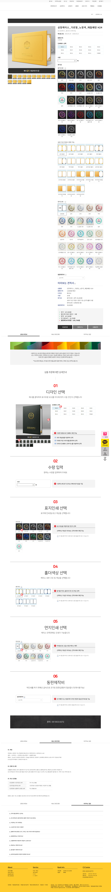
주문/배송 (35, 870)
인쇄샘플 (99, 6)
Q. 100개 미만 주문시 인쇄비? (16, 827)
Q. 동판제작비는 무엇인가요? (16, 836)
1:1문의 (35, 875)
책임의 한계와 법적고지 (34, 884)
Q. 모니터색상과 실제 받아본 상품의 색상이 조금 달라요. (22, 818)
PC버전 (46, 884)
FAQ (34, 874)
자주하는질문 (58, 1)
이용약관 (9, 884)
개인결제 (94, 1)
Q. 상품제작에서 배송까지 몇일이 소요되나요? (20, 840)
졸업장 (77, 6)
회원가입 (72, 1)
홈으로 (50, 1)
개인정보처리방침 (15, 884)
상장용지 (70, 6)
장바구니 (87, 1)
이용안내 (42, 884)
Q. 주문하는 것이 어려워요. (15, 822)
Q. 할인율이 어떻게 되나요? (16, 850)
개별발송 (92, 6)
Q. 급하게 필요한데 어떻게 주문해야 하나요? (19, 854)
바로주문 (65, 327)
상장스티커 (84, 6)
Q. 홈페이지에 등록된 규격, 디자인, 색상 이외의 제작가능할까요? (24, 831)
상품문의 (95, 327)
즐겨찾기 (101, 1)
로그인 (65, 1)
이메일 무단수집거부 (25, 884)
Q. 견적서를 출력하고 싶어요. (16, 813)
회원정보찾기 (79, 1)
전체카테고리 (53, 6)
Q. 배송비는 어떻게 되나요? (16, 845)
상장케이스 (62, 6)
